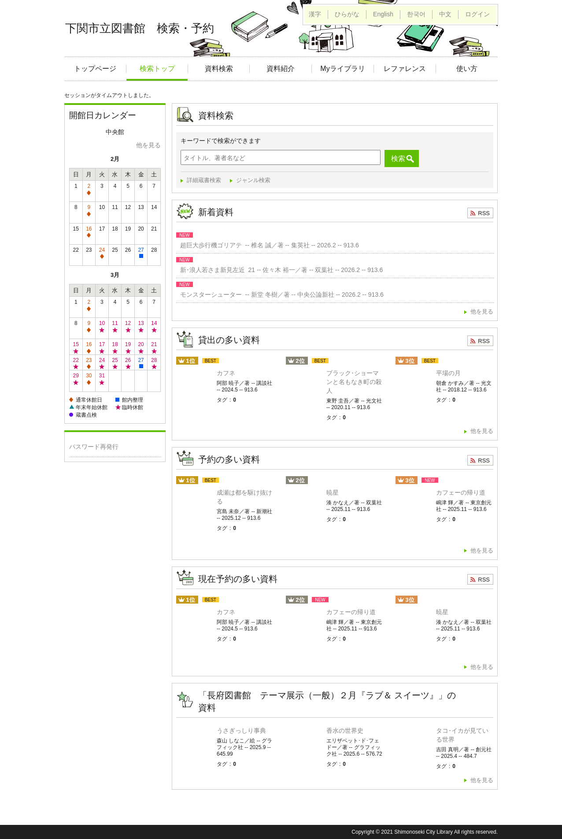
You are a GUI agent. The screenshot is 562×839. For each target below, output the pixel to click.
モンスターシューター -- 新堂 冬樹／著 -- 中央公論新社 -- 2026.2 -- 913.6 (280, 294)
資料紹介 (280, 68)
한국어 (416, 14)
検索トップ (157, 68)
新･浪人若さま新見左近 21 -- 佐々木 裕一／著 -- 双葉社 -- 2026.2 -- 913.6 (280, 269)
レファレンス (405, 68)
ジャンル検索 (253, 180)
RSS (484, 213)
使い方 (466, 68)
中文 (445, 14)
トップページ (95, 68)
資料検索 (219, 68)
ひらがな (347, 14)
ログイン (477, 14)
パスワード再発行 (93, 446)
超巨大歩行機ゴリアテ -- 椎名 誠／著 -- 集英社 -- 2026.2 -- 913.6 (268, 245)
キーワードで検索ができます (221, 140)
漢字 (315, 14)
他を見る (148, 145)
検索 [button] (398, 158)
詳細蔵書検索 (204, 180)
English (383, 14)
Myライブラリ (342, 68)
